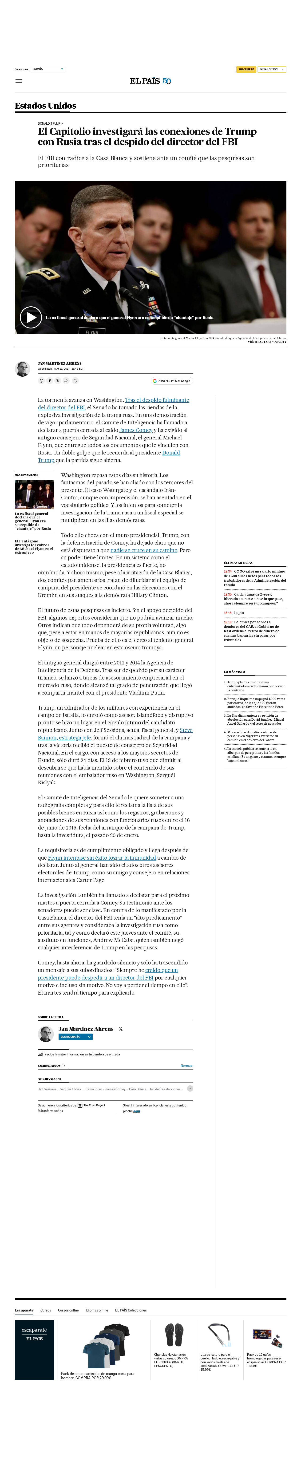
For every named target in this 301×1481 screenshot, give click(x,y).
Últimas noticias (238, 563)
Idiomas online (97, 1310)
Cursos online (68, 1310)
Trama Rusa (93, 1089)
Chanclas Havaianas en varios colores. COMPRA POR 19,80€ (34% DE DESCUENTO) (171, 1360)
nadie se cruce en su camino (144, 550)
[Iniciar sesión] (271, 69)
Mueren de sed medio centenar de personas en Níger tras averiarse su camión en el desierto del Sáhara (252, 736)
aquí (136, 1111)
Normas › (187, 1065)
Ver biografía (76, 1036)
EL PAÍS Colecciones (131, 1310)
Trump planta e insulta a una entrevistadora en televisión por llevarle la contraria (256, 686)
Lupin (239, 613)
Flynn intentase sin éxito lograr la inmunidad (102, 857)
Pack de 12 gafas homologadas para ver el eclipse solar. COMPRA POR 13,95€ (266, 1360)
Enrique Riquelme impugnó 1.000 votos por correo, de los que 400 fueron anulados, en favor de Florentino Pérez (256, 703)
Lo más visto (234, 672)
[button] (150, 257)
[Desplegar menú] (18, 81)
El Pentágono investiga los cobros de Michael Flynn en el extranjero (34, 547)
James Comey (136, 430)
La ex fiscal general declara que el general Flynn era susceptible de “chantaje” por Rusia (33, 521)
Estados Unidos (45, 106)
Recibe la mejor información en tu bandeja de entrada (82, 1054)
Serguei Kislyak (70, 1089)
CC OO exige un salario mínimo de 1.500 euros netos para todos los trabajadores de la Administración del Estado (255, 578)
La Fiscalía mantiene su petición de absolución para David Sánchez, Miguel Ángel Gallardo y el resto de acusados (255, 719)
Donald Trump (49, 123)
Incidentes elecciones (165, 1089)
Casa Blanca (137, 1089)
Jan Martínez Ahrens (59, 363)
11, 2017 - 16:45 (68, 368)
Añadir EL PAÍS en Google (174, 381)
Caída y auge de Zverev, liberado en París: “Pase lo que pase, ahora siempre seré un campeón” (253, 598)
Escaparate (24, 1310)
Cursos (45, 1310)
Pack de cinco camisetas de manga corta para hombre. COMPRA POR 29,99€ (97, 1376)
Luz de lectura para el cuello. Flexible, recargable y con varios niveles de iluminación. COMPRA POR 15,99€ (220, 1362)
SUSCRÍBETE (246, 69)
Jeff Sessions (47, 1089)
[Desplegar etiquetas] (190, 1088)
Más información (50, 1111)
